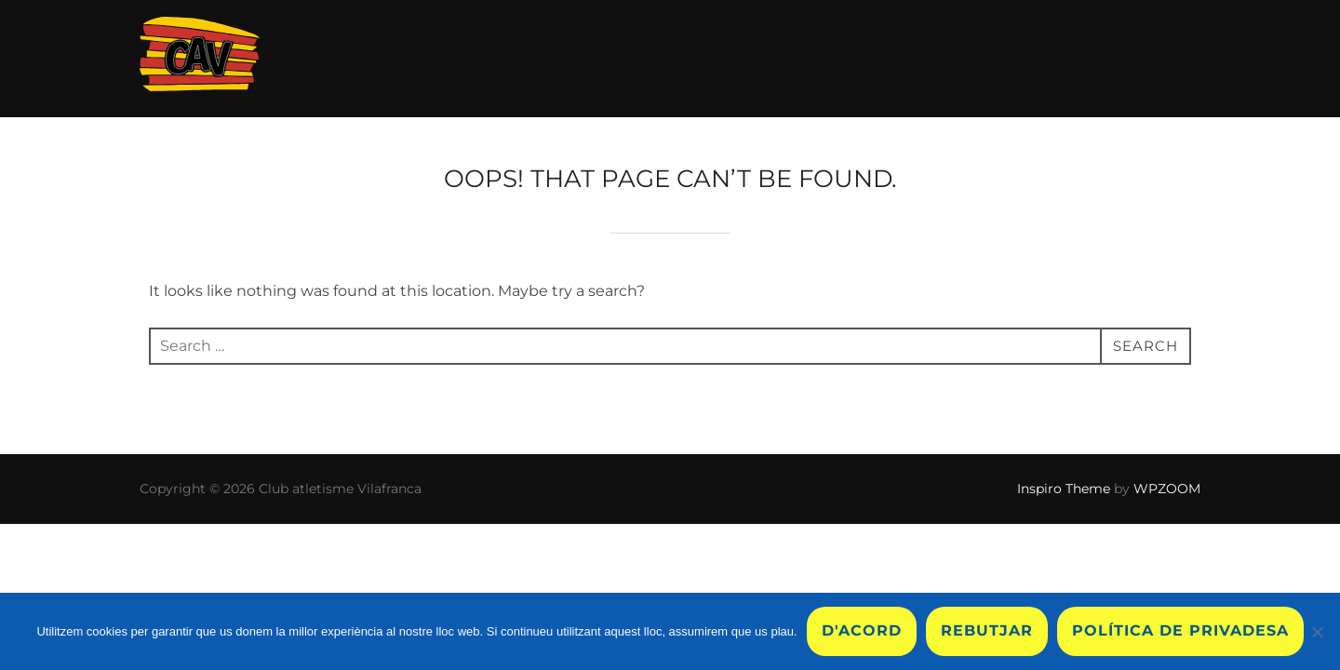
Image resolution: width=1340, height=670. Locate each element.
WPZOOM (1166, 488)
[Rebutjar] (1316, 632)
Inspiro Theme (1063, 488)
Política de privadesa (1180, 630)
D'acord (862, 630)
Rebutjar (987, 630)
